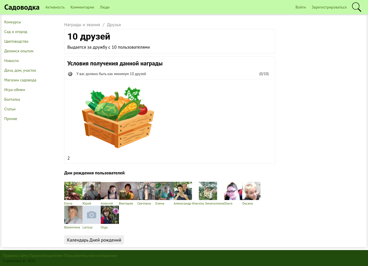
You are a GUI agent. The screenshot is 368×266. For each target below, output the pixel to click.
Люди (105, 7)
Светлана (146, 193)
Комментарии (82, 7)
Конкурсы (12, 21)
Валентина (73, 217)
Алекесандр (183, 193)
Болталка (12, 99)
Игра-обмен (14, 89)
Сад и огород (15, 31)
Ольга (233, 193)
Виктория (128, 193)
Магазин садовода (20, 80)
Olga (110, 217)
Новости (11, 60)
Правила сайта (16, 255)
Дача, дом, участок (20, 70)
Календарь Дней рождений (94, 240)
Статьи (9, 109)
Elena (73, 193)
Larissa (91, 217)
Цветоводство (16, 41)
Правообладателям (46, 255)
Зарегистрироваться (329, 7)
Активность (55, 7)
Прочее (10, 118)
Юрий (91, 193)
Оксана (251, 193)
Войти (301, 7)
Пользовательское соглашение (90, 255)
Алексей (110, 193)
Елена (164, 193)
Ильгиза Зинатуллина (208, 193)
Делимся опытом (18, 50)
